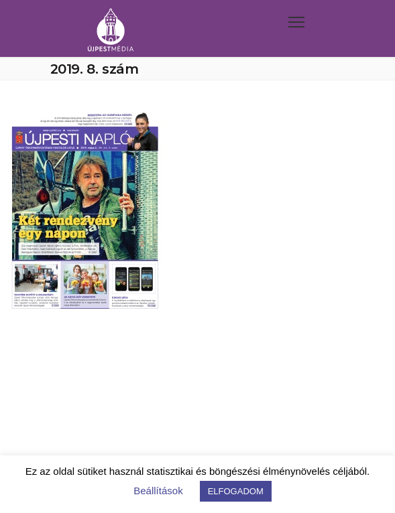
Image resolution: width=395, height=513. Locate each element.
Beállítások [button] (157, 490)
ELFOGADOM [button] (236, 491)
